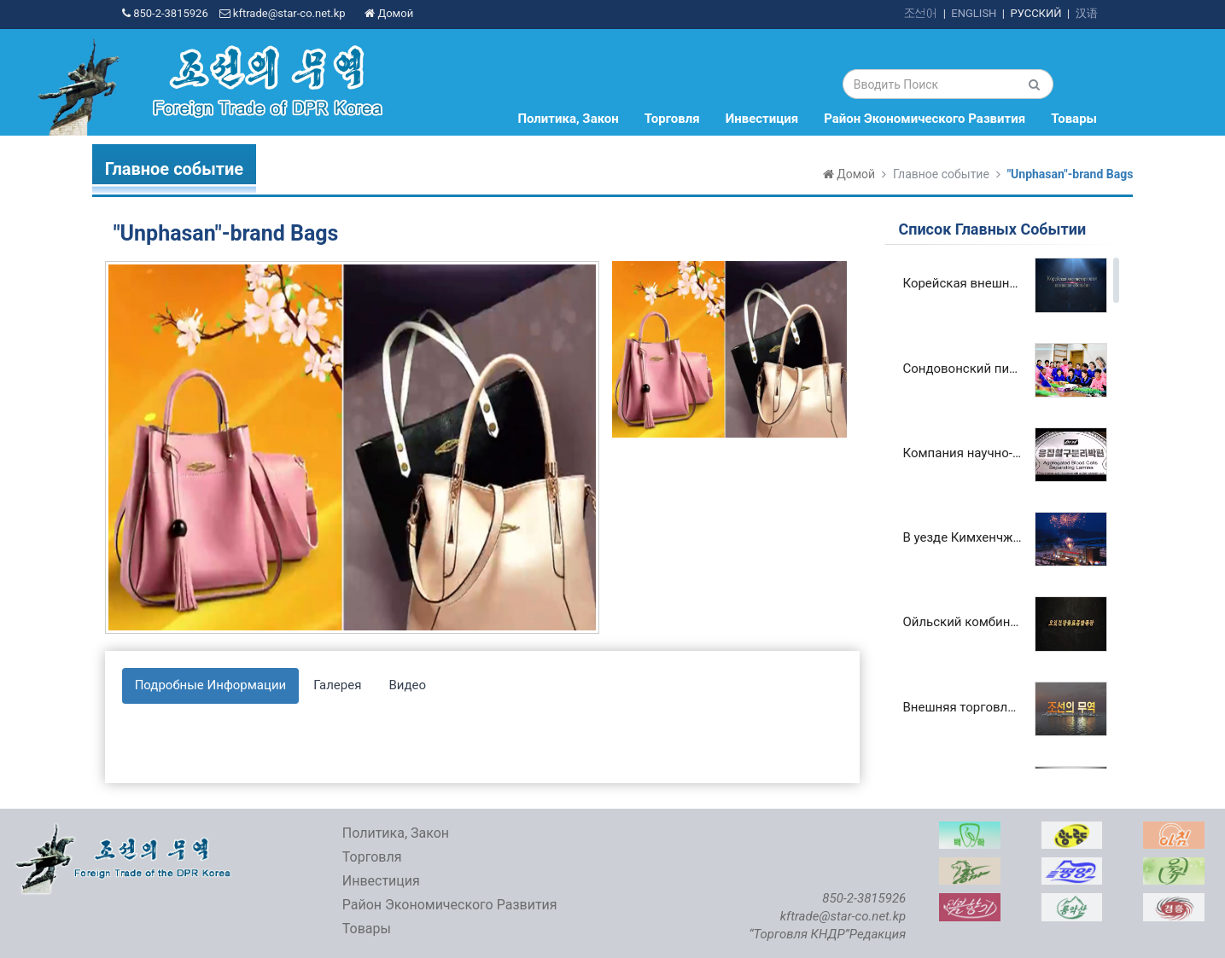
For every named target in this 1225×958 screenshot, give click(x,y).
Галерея (337, 685)
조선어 (920, 13)
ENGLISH (973, 13)
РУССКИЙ (1035, 13)
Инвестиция (762, 118)
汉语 (1087, 13)
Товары (1074, 118)
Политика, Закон (567, 118)
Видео (407, 685)
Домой (389, 13)
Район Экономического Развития (924, 118)
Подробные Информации (211, 685)
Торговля (672, 118)
